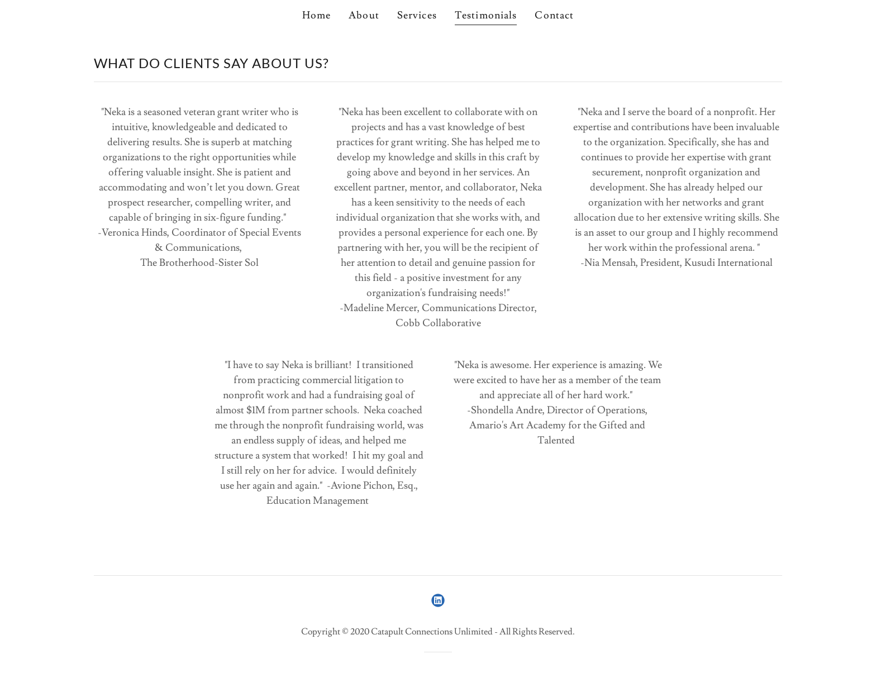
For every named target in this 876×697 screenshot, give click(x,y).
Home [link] (316, 15)
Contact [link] (554, 15)
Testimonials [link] (486, 15)
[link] (438, 600)
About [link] (364, 15)
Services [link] (417, 15)
